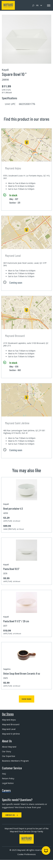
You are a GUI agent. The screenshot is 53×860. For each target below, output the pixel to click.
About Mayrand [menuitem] (9, 746)
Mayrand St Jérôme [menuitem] (11, 733)
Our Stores (8, 714)
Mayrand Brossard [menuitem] (10, 724)
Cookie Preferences (26, 854)
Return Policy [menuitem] (8, 778)
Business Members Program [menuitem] (15, 760)
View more (26, 699)
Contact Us (11, 815)
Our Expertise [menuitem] (8, 756)
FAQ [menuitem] (4, 773)
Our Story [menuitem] (6, 751)
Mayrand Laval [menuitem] (8, 729)
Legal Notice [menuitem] (8, 783)
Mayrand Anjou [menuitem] (9, 719)
